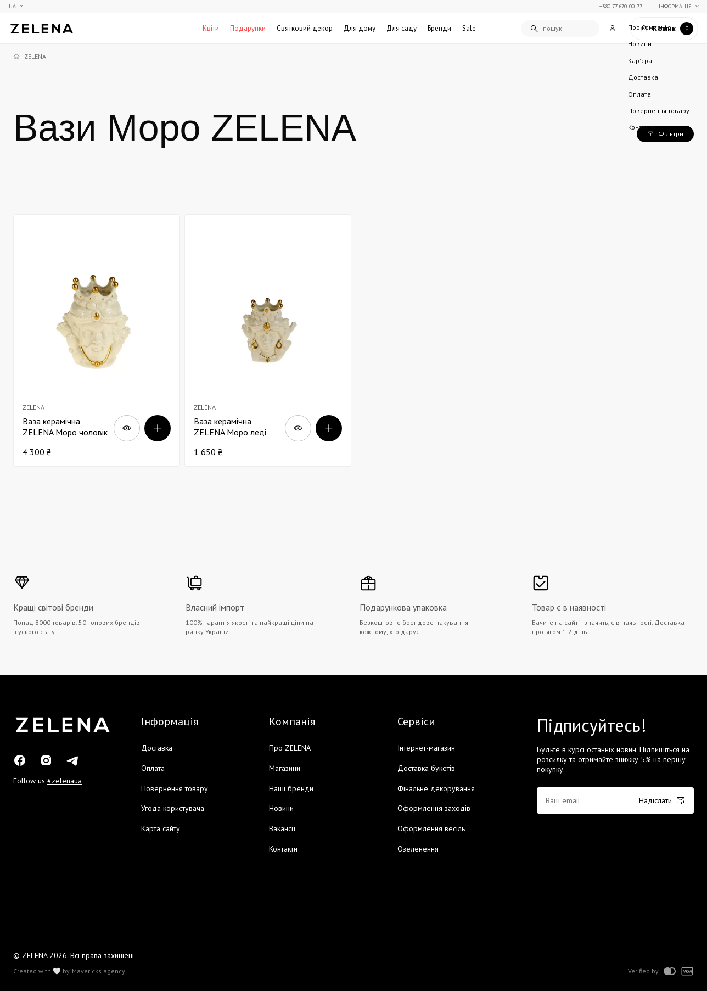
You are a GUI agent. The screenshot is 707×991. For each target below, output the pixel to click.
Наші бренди (291, 788)
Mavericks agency (98, 971)
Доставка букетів (426, 768)
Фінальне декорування (436, 788)
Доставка (156, 748)
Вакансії (282, 828)
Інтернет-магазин (426, 748)
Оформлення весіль (431, 828)
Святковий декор (305, 28)
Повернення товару (174, 788)
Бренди (439, 28)
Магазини (284, 768)
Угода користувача (172, 808)
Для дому (359, 28)
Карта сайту (160, 828)
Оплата (153, 768)
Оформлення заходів (433, 808)
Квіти (211, 28)
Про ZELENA (290, 748)
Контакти (283, 849)
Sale (469, 28)
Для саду (401, 28)
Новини (281, 808)
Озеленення (418, 849)
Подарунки (248, 28)
